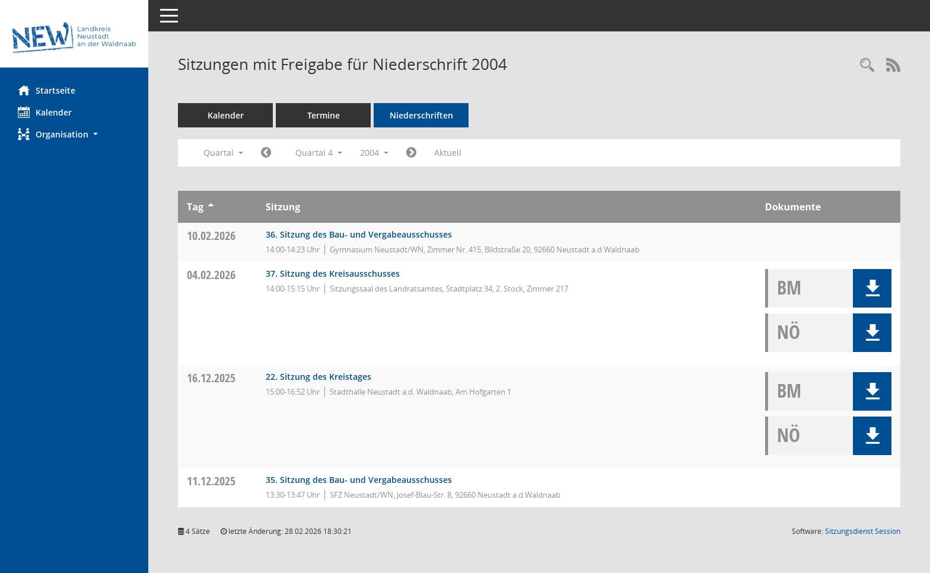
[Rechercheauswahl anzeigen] (867, 65)
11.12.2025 (211, 481)
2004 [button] (374, 152)
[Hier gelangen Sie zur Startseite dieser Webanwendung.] (74, 38)
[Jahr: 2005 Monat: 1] (411, 153)
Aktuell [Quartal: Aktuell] (447, 152)
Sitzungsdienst (862, 531)
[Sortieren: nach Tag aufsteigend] (211, 206)
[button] (74, 134)
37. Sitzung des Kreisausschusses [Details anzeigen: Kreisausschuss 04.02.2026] (333, 273)
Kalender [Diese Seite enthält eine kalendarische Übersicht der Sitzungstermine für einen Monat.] (45, 112)
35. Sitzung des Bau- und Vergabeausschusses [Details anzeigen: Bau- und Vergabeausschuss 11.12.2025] (359, 479)
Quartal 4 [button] (318, 152)
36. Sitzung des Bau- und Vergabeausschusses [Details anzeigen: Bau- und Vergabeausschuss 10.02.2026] (359, 234)
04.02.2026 (211, 275)
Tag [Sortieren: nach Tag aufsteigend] (195, 206)
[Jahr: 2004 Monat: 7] (266, 153)
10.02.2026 (211, 236)
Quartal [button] (223, 152)
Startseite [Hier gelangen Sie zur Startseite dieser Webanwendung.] (46, 90)
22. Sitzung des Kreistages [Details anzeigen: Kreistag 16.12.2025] (318, 376)
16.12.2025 (211, 378)
